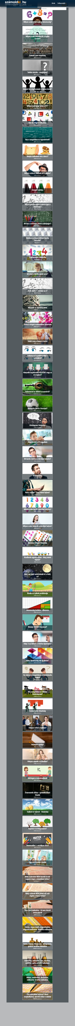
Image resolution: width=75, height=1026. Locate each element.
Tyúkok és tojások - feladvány (37, 812)
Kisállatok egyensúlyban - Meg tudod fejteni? (37, 558)
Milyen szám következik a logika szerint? (37, 37)
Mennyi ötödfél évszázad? (37, 627)
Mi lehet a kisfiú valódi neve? (37, 274)
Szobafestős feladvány (37, 711)
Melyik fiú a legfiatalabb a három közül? (37, 89)
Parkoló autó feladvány (37, 55)
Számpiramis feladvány (37, 257)
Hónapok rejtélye (37, 744)
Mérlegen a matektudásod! (37, 778)
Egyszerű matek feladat (37, 862)
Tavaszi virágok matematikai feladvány (37, 324)
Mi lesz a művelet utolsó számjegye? (37, 223)
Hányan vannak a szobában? (37, 761)
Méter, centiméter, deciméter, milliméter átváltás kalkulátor (38, 978)
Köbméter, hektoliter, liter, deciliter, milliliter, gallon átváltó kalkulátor (37, 962)
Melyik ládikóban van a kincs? (37, 156)
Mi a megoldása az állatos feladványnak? (37, 693)
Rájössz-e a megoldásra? (37, 828)
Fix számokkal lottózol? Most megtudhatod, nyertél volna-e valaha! (37, 995)
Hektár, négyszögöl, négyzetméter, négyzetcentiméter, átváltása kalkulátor (37, 928)
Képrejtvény (37, 476)
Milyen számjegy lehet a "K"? (37, 106)
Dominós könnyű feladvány (37, 543)
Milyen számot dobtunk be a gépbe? (37, 173)
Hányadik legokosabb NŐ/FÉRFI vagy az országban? (37, 373)
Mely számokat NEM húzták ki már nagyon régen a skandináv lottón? (37, 878)
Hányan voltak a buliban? (37, 728)
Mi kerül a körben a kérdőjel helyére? (37, 459)
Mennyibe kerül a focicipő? (37, 408)
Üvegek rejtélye (37, 190)
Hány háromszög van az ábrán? (37, 660)
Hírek (53, 3)
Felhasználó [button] (62, 3)
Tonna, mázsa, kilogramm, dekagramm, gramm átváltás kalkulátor (37, 945)
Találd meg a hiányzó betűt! (37, 341)
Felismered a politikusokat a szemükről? (37, 357)
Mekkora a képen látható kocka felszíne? (37, 239)
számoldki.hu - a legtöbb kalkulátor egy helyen (15, 3)
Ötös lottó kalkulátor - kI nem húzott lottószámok (37, 911)
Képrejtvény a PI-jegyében (37, 442)
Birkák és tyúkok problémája (37, 593)
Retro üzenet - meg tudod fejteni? (37, 492)
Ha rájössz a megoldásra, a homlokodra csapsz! (37, 676)
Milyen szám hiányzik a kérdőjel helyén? (37, 526)
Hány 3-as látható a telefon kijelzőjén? (37, 644)
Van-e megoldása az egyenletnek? (37, 139)
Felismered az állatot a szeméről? (37, 391)
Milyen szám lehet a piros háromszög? (38, 22)
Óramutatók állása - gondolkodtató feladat (37, 793)
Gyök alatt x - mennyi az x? (37, 291)
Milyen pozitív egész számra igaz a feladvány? (37, 205)
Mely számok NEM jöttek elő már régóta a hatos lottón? (37, 894)
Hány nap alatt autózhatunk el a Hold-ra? (37, 575)
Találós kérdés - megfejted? (37, 72)
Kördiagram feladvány (37, 425)
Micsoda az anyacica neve (37, 307)
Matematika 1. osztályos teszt (37, 845)
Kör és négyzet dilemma (37, 123)
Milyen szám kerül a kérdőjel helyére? (37, 509)
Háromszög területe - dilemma (37, 610)
